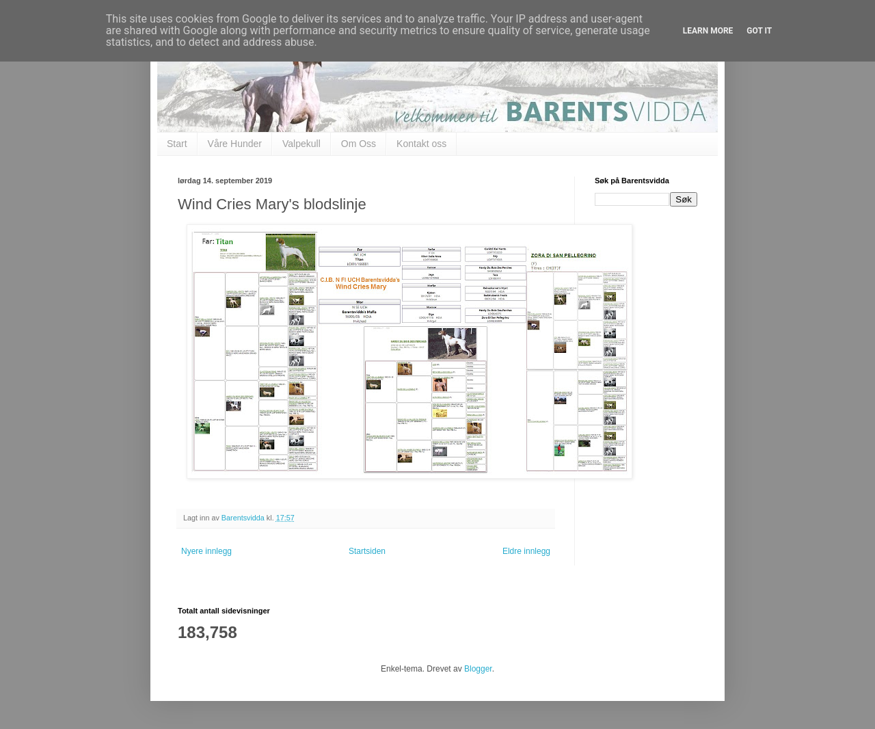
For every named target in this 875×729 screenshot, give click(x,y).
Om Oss (358, 143)
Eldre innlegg (526, 551)
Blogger (478, 669)
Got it (759, 31)
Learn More (708, 31)
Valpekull (301, 143)
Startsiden (367, 551)
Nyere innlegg (206, 551)
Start (177, 143)
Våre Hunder (235, 143)
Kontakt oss (421, 143)
